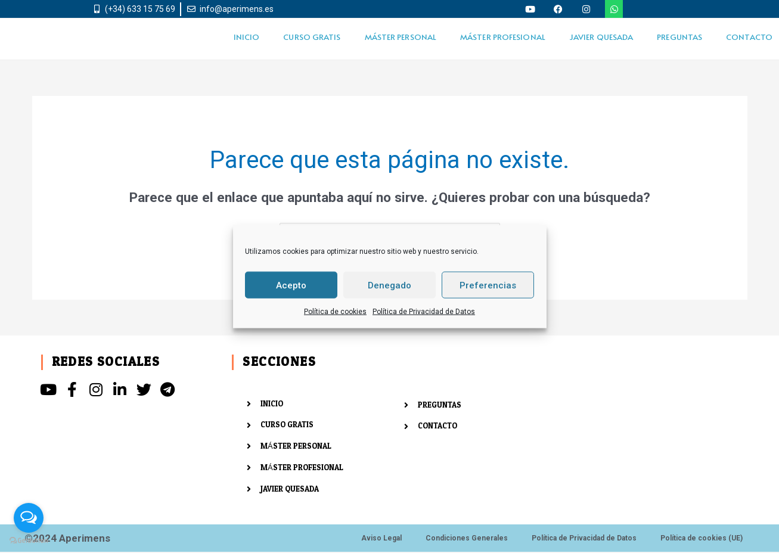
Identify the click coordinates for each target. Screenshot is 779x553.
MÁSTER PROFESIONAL (502, 36)
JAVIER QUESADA (601, 36)
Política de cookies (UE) (701, 539)
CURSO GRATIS (311, 36)
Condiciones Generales (467, 539)
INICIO (247, 36)
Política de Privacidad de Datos (424, 311)
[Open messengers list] (29, 518)
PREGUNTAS (679, 36)
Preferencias (488, 284)
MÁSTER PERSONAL (401, 36)
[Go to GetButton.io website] (29, 541)
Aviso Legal (381, 539)
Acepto (291, 284)
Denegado (389, 284)
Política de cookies (335, 311)
